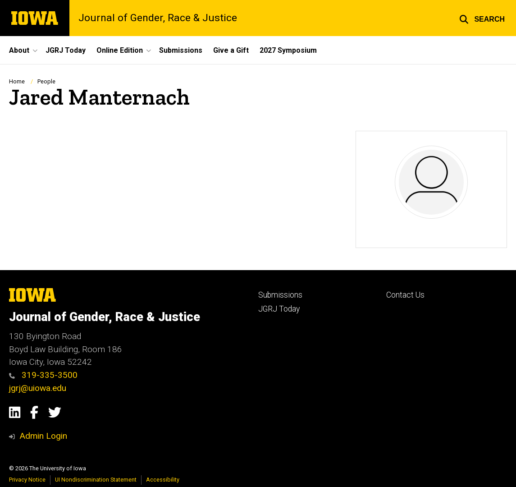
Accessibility (162, 479)
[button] (482, 18)
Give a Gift (231, 50)
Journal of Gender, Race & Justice (157, 18)
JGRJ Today (66, 50)
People (46, 81)
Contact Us (405, 294)
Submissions (180, 50)
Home (17, 81)
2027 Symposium (288, 50)
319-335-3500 (43, 375)
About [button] (19, 50)
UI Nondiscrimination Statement (96, 479)
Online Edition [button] (119, 50)
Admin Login (43, 436)
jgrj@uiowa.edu (37, 388)
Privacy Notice (27, 479)
